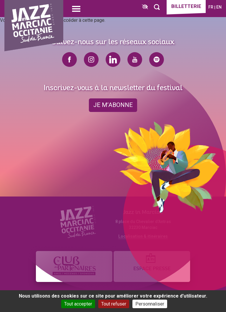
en (219, 7)
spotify (156, 59)
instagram (91, 59)
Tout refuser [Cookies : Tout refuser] (113, 304)
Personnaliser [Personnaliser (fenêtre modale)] (149, 304)
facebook (69, 59)
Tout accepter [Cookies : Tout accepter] (78, 304)
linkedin (113, 59)
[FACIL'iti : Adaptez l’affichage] (144, 7)
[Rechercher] (156, 7)
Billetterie (186, 6)
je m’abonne (113, 105)
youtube (134, 59)
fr (210, 7)
